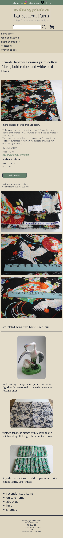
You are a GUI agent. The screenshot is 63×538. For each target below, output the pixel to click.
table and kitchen (10, 37)
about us (12, 501)
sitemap (11, 510)
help (9, 506)
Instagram (32, 3)
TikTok (48, 3)
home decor (7, 33)
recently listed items (19, 493)
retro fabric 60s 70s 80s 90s (16, 186)
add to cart (14, 175)
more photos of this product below (21, 124)
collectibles (6, 45)
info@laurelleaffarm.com (31, 531)
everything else (8, 49)
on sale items (15, 497)
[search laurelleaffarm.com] (44, 27)
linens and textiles (10, 41)
